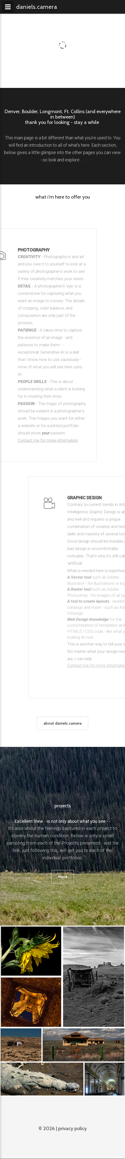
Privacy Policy (72, 1128)
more (62, 876)
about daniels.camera (62, 729)
